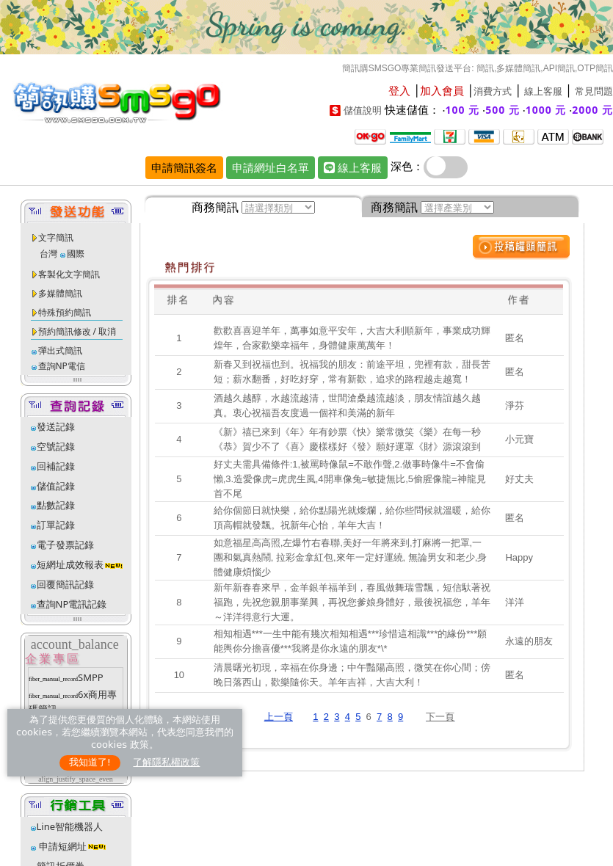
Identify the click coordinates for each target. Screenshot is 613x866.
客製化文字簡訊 (69, 274)
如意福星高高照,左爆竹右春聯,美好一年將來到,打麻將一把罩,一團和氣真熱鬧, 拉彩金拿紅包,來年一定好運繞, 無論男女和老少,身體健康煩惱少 (350, 557)
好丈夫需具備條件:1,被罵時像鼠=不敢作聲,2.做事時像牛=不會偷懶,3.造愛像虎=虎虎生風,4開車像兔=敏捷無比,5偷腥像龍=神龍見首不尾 (350, 479)
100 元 (463, 110)
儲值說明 (363, 110)
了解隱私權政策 (166, 762)
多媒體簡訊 (60, 293)
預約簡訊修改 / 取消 (77, 331)
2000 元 (592, 110)
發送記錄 (56, 426)
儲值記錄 (56, 485)
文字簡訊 (55, 237)
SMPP (91, 677)
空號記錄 (56, 446)
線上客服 (543, 91)
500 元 (502, 110)
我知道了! (90, 762)
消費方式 (493, 91)
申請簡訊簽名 (184, 167)
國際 (75, 253)
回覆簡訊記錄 (65, 584)
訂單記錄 (56, 524)
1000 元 (546, 110)
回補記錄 (56, 466)
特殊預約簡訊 (64, 312)
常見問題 (594, 91)
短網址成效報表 (80, 564)
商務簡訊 (215, 207)
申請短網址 (62, 846)
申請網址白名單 (270, 167)
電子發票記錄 (65, 544)
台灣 (48, 253)
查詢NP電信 (61, 366)
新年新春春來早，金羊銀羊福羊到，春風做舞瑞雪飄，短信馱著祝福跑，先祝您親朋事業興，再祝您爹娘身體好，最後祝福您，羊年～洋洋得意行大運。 (352, 602)
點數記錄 (56, 505)
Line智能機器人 (70, 826)
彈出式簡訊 (60, 350)
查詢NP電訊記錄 (72, 604)
